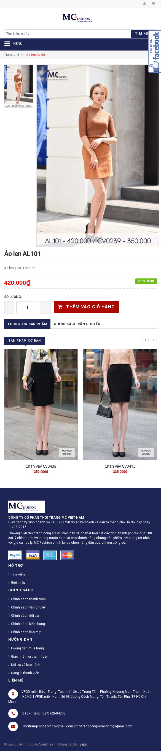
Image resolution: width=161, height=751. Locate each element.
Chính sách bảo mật (26, 632)
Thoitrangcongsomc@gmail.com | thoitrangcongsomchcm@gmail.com (77, 726)
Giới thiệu (18, 583)
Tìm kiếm (18, 574)
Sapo (83, 744)
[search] (50, 34)
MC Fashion (26, 268)
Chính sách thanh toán (28, 599)
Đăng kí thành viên (25, 673)
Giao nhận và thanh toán (29, 656)
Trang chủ (11, 55)
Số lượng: (13, 297)
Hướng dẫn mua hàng (27, 648)
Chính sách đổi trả (25, 616)
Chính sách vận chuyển (77, 324)
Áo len (9, 268)
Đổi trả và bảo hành (25, 665)
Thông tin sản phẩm (27, 324)
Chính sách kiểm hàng (28, 624)
